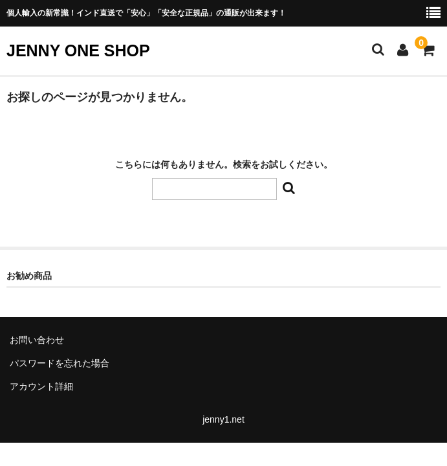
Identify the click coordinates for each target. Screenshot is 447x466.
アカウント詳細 (41, 386)
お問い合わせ (37, 340)
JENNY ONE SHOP (78, 50)
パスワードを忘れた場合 (59, 363)
